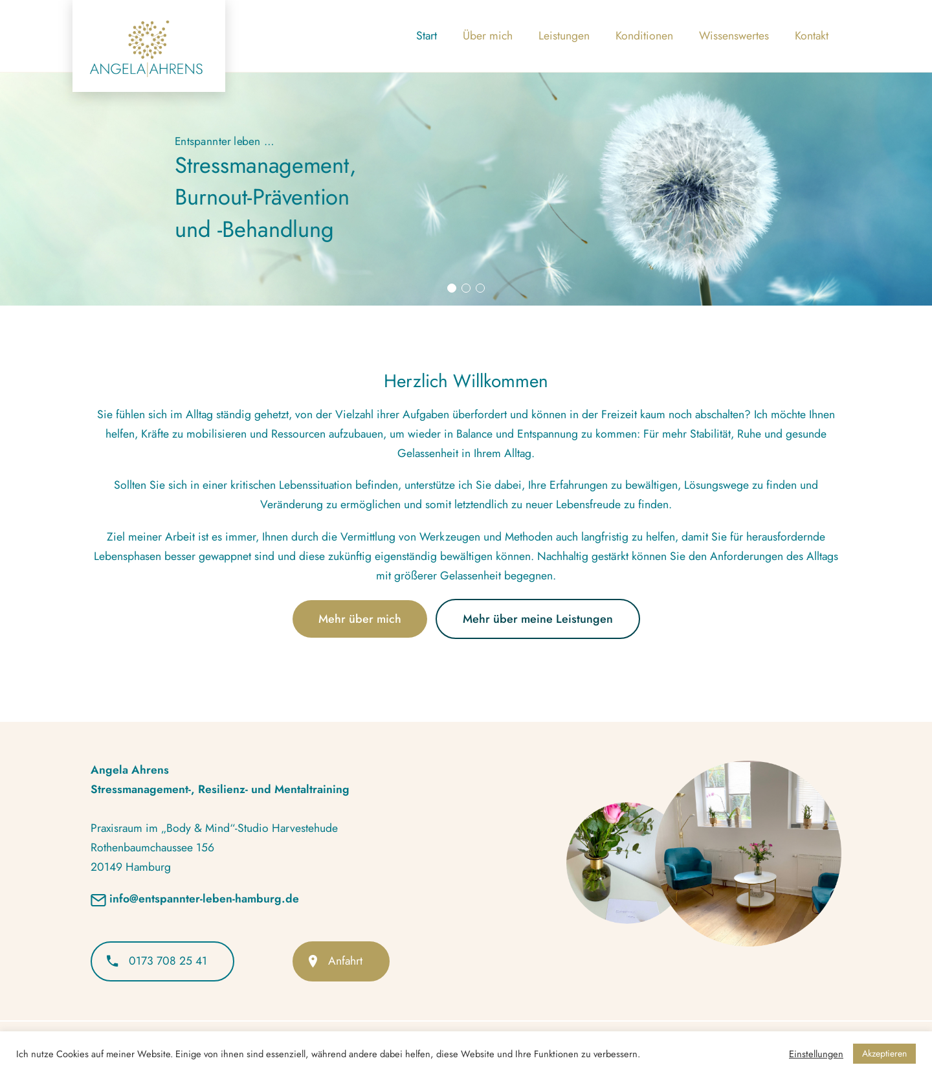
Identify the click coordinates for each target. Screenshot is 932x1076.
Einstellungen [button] (816, 1054)
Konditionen (644, 35)
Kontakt (811, 35)
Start (426, 35)
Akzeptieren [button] (884, 1053)
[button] (451, 288)
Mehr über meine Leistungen (538, 619)
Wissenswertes (734, 35)
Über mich (488, 35)
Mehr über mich (359, 619)
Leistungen (564, 35)
